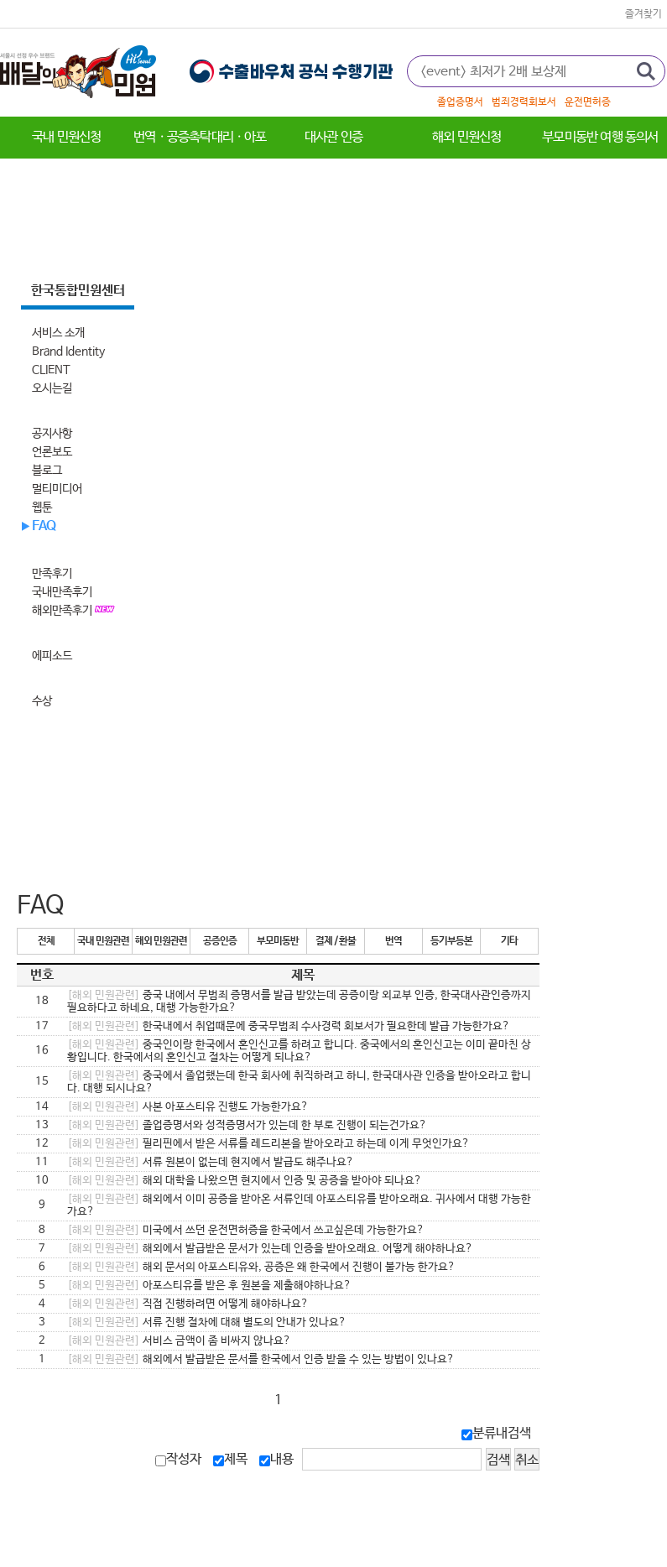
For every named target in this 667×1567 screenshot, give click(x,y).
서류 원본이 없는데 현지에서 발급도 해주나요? (210, 1162)
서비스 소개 (58, 333)
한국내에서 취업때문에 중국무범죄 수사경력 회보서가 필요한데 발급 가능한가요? (288, 1026)
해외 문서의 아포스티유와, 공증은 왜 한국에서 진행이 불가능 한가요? (261, 1267)
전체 (46, 941)
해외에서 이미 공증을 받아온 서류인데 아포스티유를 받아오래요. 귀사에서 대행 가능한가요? (299, 1205)
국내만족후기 (62, 592)
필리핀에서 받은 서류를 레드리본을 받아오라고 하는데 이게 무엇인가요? (268, 1144)
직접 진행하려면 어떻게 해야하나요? (188, 1304)
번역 (393, 941)
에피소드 (52, 656)
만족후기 (52, 573)
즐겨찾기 (643, 14)
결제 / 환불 (335, 941)
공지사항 (52, 433)
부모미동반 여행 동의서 (600, 137)
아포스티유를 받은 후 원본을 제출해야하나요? (209, 1285)
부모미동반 (278, 941)
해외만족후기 (63, 610)
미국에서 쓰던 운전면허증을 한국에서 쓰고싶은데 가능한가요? (246, 1230)
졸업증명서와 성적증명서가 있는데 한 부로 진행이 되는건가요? (247, 1125)
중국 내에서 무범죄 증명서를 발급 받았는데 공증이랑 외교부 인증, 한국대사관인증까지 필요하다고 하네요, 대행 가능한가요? (299, 1001)
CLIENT (51, 370)
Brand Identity (68, 351)
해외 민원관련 (161, 941)
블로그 (47, 470)
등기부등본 (451, 941)
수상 (42, 701)
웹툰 (42, 507)
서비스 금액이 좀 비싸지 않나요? (179, 1341)
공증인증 (220, 941)
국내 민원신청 (66, 137)
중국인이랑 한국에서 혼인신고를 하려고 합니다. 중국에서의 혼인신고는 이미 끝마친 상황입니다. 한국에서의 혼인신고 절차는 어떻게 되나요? (299, 1051)
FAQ (44, 526)
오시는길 (52, 388)
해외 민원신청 (466, 137)
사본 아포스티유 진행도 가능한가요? (188, 1107)
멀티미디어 (57, 489)
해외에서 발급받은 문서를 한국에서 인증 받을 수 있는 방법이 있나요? (261, 1359)
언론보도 (52, 452)
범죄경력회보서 (524, 102)
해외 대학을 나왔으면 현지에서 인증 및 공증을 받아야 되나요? (244, 1180)
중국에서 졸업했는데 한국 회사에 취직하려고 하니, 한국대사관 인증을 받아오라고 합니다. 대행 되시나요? (299, 1082)
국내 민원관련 (103, 941)
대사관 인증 (333, 137)
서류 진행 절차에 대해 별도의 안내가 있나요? (207, 1322)
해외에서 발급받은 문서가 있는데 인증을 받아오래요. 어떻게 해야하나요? (270, 1248)
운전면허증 (588, 102)
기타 (509, 941)
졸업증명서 (460, 102)
